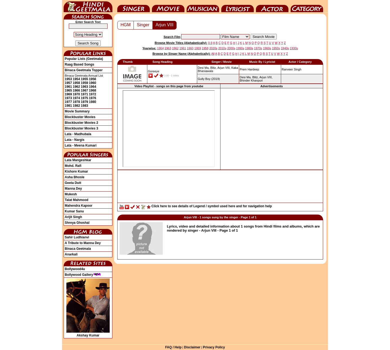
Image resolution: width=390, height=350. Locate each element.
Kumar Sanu (74, 211)
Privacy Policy (214, 347)
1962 (76, 87)
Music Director (203, 6)
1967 (84, 90)
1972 (92, 94)
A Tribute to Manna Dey (83, 243)
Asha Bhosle (74, 177)
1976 (92, 98)
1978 (76, 102)
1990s (240, 48)
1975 (84, 98)
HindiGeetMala (88, 6)
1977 (68, 102)
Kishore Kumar (76, 171)
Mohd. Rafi (73, 166)
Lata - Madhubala (78, 134)
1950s (276, 48)
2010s (222, 48)
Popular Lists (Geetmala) (84, 59)
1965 (68, 90)
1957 (68, 83)
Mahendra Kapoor (78, 206)
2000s (231, 48)
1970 (76, 94)
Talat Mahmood (76, 200)
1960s (267, 48)
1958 (76, 83)
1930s (294, 48)
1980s (249, 48)
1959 (84, 83)
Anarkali (71, 254)
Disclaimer (192, 347)
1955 (84, 79)
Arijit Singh (73, 217)
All (212, 53)
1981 (68, 106)
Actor (272, 6)
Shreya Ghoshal (77, 223)
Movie (168, 6)
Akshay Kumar (88, 333)
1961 (68, 87)
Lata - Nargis (74, 140)
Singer (133, 6)
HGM (126, 24)
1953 (68, 79)
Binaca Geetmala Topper (84, 70)
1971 (84, 94)
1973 (68, 98)
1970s (258, 48)
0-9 (210, 42)
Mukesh (71, 194)
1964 (92, 87)
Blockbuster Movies (80, 117)
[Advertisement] (271, 129)
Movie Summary (77, 111)
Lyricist (237, 6)
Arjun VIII (165, 24)
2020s (213, 48)
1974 (76, 98)
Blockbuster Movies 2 (81, 123)
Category (307, 6)
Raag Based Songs (79, 64)
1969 (68, 94)
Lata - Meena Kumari (80, 145)
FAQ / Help (173, 347)
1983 (84, 106)
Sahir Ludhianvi (77, 237)
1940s (285, 48)
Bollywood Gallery (83, 275)
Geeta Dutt (73, 183)
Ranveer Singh (291, 69)
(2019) (209, 78)
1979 (84, 102)
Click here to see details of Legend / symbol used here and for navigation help (211, 206)
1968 (92, 90)
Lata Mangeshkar (78, 160)
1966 (76, 90)
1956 (92, 79)
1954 (76, 79)
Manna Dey (73, 188)
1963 (84, 87)
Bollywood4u (75, 269)
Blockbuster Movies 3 (81, 128)
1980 (92, 102)
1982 (76, 106)
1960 (92, 83)
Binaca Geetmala (78, 249)
